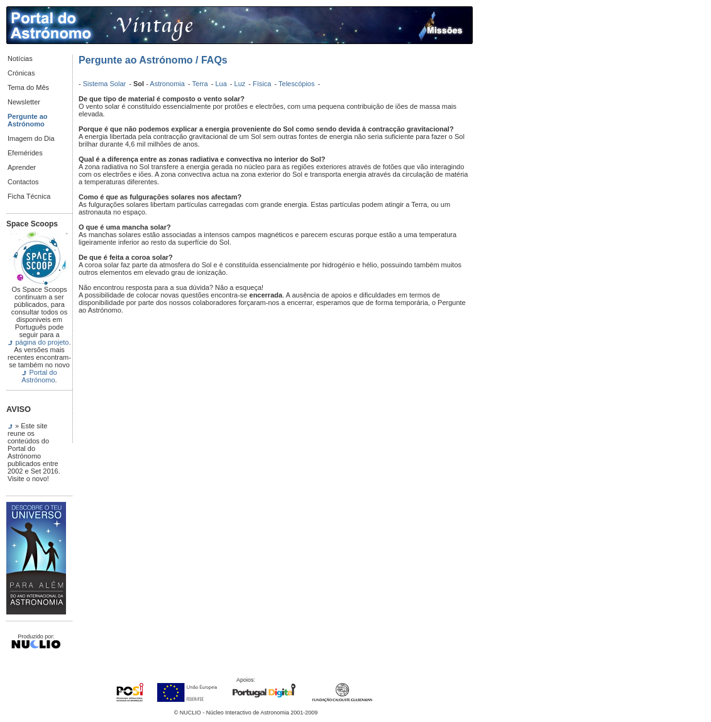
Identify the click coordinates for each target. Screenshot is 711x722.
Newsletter (24, 102)
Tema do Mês (28, 87)
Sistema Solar (105, 83)
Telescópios (297, 83)
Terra (201, 83)
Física (263, 83)
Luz (241, 83)
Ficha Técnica (29, 196)
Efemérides (25, 153)
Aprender (22, 167)
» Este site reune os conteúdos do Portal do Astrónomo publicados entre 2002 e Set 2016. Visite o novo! (34, 452)
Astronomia (168, 83)
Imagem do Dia (31, 138)
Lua (221, 83)
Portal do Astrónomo (39, 376)
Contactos (23, 182)
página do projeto (42, 342)
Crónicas (21, 73)
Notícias (20, 58)
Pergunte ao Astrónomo (28, 120)
